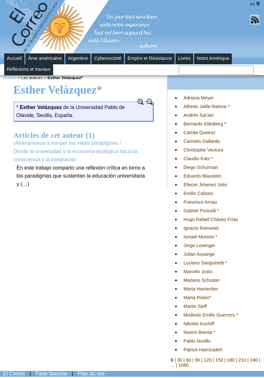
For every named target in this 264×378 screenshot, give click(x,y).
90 (197, 360)
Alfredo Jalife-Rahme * (207, 106)
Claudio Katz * (198, 158)
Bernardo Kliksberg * (205, 123)
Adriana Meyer (199, 97)
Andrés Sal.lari (199, 115)
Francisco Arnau (200, 202)
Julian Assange (199, 254)
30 (179, 360)
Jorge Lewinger (199, 245)
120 (208, 360)
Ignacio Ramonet (201, 228)
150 (219, 360)
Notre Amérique (213, 58)
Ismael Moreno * (200, 236)
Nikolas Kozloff (199, 323)
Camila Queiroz (199, 132)
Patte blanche (51, 373)
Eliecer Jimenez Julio (205, 184)
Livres (184, 58)
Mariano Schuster (202, 280)
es (252, 3)
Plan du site (91, 373)
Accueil (14, 58)
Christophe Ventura (203, 149)
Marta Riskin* (197, 297)
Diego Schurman (201, 167)
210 (242, 360)
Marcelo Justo (198, 271)
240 (254, 360)
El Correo (14, 373)
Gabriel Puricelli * (201, 210)
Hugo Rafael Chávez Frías (211, 219)
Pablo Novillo (197, 341)
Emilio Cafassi (198, 193)
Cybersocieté (107, 58)
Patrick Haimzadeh (203, 349)
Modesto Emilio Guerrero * (211, 315)
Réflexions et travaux (29, 69)
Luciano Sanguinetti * (205, 262)
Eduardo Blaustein (203, 176)
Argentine (78, 58)
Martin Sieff (195, 306)
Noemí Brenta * (199, 332)
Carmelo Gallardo (202, 141)
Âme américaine (45, 58)
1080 (183, 365)
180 (231, 360)
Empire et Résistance (149, 58)
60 (188, 360)
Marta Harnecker (201, 288)
